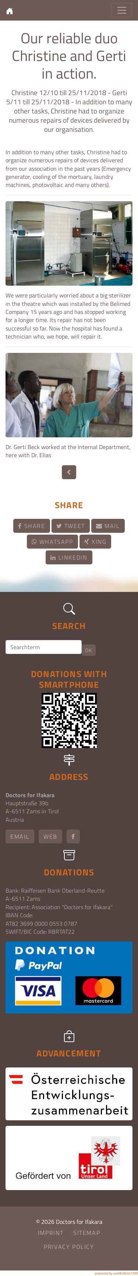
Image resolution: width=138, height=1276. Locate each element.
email (19, 836)
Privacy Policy (69, 1246)
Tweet (70, 525)
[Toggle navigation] (122, 10)
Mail (108, 525)
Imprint (51, 1232)
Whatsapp (52, 541)
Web (50, 836)
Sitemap (86, 1232)
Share (31, 525)
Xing (95, 541)
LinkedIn (68, 557)
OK (88, 650)
